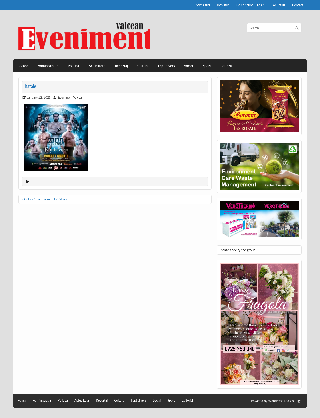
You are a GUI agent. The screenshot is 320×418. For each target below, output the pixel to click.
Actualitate (97, 66)
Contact (297, 5)
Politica (73, 66)
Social (188, 66)
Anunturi (279, 5)
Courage (295, 401)
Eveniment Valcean (71, 97)
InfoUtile (223, 5)
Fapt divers (166, 66)
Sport (207, 66)
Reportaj (121, 66)
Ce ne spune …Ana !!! (251, 5)
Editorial (227, 66)
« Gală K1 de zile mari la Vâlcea (44, 199)
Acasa (23, 66)
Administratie (48, 66)
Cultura (142, 66)
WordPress (275, 401)
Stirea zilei (203, 5)
